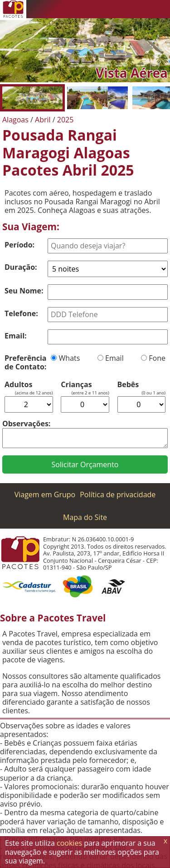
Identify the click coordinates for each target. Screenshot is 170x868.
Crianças (76, 384)
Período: (19, 245)
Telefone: (21, 313)
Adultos (18, 384)
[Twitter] (125, 9)
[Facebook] (143, 9)
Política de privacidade (117, 495)
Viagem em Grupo (45, 495)
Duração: (21, 267)
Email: (16, 336)
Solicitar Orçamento (85, 464)
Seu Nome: (24, 291)
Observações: (26, 424)
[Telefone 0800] (88, 9)
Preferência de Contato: (25, 362)
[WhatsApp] (106, 9)
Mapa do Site (85, 517)
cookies (69, 843)
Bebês (128, 384)
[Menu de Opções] (161, 9)
